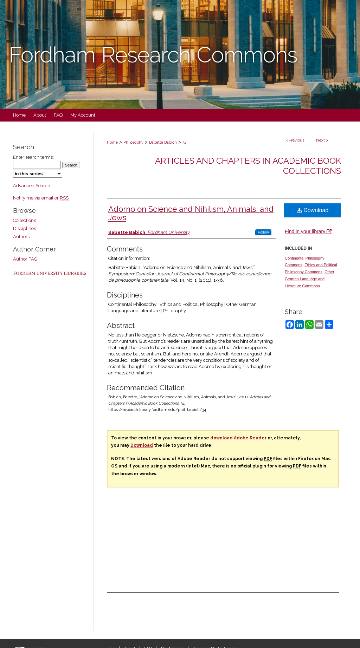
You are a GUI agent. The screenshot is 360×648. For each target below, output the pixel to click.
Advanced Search (31, 185)
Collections (24, 220)
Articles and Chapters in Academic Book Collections (248, 166)
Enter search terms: (33, 157)
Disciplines (24, 228)
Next (320, 140)
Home (112, 142)
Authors (21, 236)
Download (313, 210)
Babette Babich (163, 142)
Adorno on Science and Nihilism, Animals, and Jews (191, 213)
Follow (263, 232)
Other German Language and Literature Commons (309, 279)
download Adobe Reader (238, 438)
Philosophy (133, 142)
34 (184, 142)
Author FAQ (25, 259)
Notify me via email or (41, 198)
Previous (296, 140)
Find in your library (308, 231)
